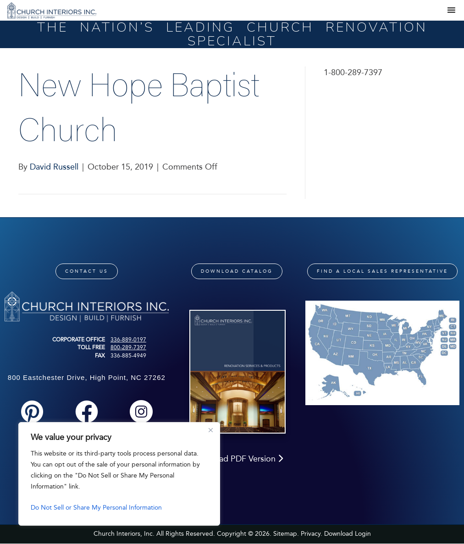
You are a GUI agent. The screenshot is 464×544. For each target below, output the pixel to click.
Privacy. (311, 534)
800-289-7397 (128, 347)
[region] (119, 474)
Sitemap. (286, 534)
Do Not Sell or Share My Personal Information (96, 507)
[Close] (210, 429)
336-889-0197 (128, 339)
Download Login (347, 534)
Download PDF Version (237, 459)
